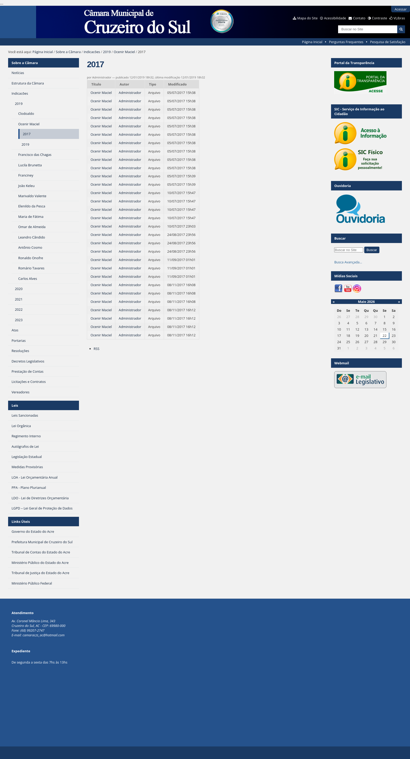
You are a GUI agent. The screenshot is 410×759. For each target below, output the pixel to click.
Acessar (401, 9)
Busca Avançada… (348, 262)
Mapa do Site (307, 18)
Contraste (379, 18)
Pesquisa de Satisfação (387, 41)
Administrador (130, 92)
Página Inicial (312, 41)
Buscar (340, 238)
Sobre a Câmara (68, 51)
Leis (15, 405)
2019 (107, 51)
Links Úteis (21, 521)
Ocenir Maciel (124, 51)
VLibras (399, 18)
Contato (359, 18)
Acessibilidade (335, 18)
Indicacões (92, 51)
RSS (96, 348)
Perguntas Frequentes (346, 41)
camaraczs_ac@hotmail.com (43, 635)
